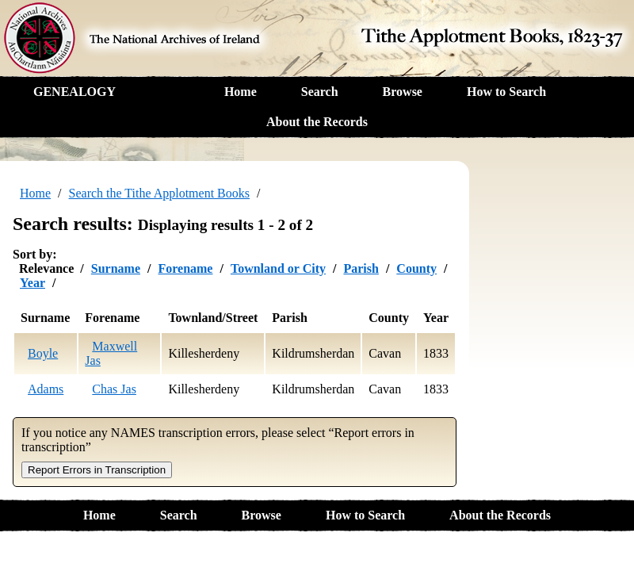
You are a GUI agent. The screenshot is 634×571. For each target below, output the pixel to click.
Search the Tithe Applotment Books (159, 193)
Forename (185, 268)
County (416, 268)
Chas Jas (114, 389)
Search (319, 91)
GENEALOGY (74, 91)
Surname (115, 268)
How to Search (506, 91)
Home (240, 91)
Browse (402, 91)
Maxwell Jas (111, 353)
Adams (45, 389)
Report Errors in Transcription (97, 470)
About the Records (317, 121)
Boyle (43, 353)
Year (32, 282)
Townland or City (278, 268)
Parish (360, 268)
